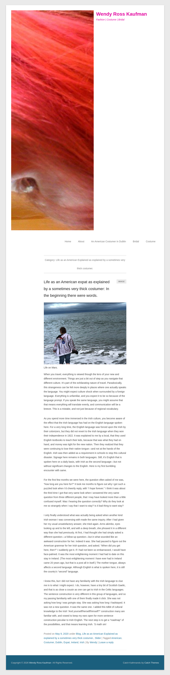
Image (121, 281)
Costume (150, 241)
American (116, 638)
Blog (78, 633)
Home (68, 241)
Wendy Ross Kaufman (121, 14)
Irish (82, 642)
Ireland (74, 642)
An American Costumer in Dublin (108, 241)
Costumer (49, 642)
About (81, 241)
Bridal (136, 241)
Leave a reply (106, 642)
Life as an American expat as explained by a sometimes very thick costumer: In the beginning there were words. (77, 289)
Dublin (58, 642)
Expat (67, 642)
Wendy (93, 642)
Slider (98, 638)
